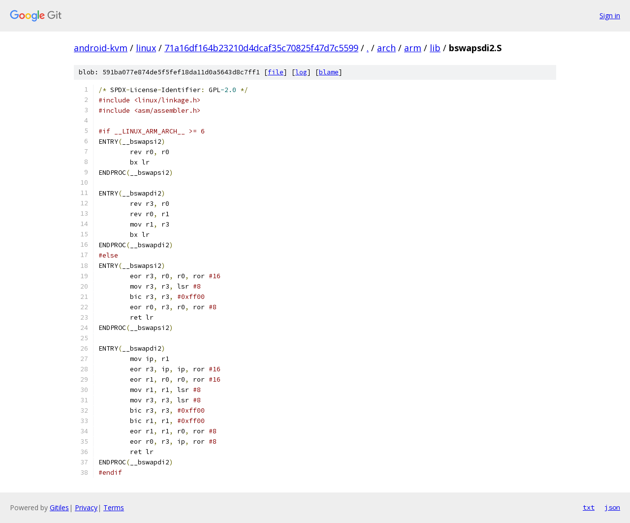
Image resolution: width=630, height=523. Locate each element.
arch (386, 48)
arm (412, 48)
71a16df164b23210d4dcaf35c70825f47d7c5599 (261, 48)
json (612, 507)
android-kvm (100, 48)
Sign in (609, 15)
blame (329, 72)
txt (589, 507)
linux (146, 48)
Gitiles (59, 507)
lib (435, 48)
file (276, 72)
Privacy (86, 507)
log (301, 72)
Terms (113, 507)
